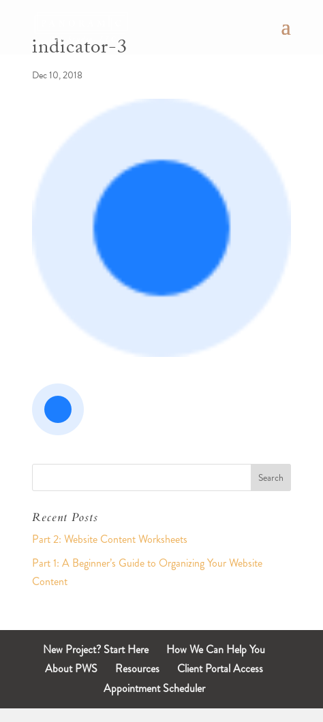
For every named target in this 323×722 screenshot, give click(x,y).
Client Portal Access (220, 668)
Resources (137, 668)
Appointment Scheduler (154, 688)
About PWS (71, 668)
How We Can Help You (215, 649)
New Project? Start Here (96, 649)
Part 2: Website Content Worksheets (109, 539)
